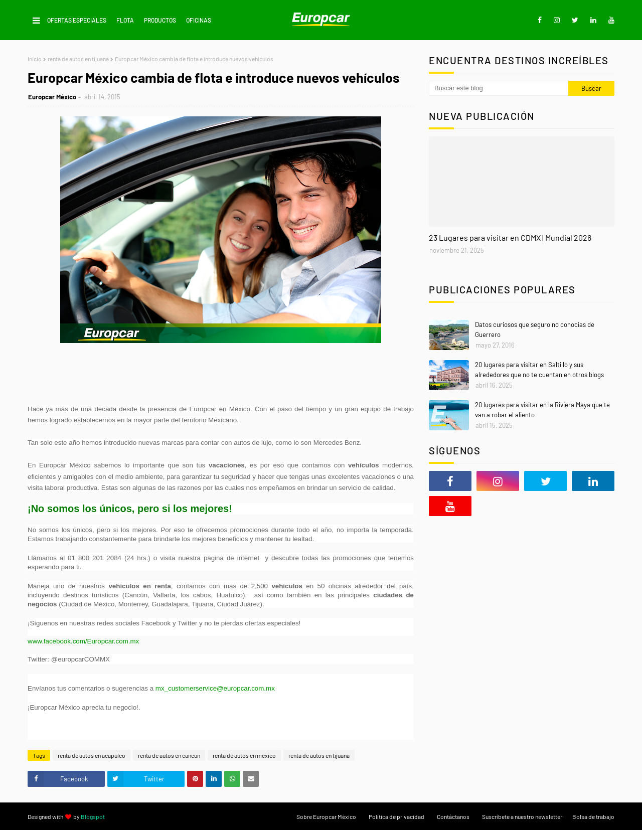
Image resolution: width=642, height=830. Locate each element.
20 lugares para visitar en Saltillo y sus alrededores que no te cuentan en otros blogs (539, 370)
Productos (160, 20)
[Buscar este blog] (498, 88)
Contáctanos (453, 816)
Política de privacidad (396, 816)
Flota (125, 20)
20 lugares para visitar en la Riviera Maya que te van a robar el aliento (542, 410)
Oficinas (198, 20)
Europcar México (52, 97)
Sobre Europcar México (326, 816)
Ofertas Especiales (76, 20)
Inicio (35, 58)
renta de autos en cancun (169, 755)
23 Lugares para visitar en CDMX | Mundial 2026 (510, 237)
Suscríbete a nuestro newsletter (522, 816)
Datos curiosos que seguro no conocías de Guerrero (534, 329)
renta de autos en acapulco (91, 755)
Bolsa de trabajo (593, 816)
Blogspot (93, 816)
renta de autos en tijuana (78, 58)
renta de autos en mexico (244, 755)
